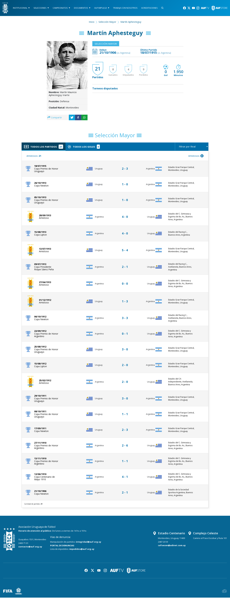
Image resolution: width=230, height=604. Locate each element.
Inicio (91, 21)
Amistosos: (34, 156)
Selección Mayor (107, 21)
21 (97, 69)
